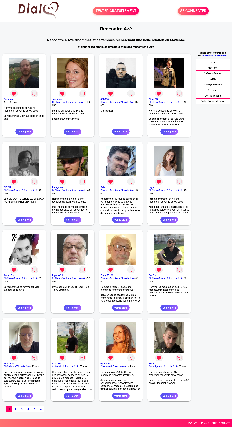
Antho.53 (9, 275)
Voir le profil (24, 131)
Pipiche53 (57, 275)
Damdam (9, 99)
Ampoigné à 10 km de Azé (163, 366)
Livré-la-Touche (213, 95)
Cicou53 (153, 99)
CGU (196, 423)
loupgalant (58, 187)
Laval (212, 62)
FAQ (190, 423)
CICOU (7, 187)
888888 (104, 99)
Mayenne (213, 67)
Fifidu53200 (106, 275)
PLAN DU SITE (209, 423)
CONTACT (224, 423)
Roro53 (153, 363)
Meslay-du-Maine (212, 84)
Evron (213, 78)
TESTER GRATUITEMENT (115, 11)
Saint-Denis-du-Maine (212, 101)
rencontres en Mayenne (214, 55)
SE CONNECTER (193, 11)
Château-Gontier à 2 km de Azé (68, 102)
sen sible (57, 99)
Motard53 (9, 363)
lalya (151, 187)
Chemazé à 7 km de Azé (113, 366)
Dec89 (152, 275)
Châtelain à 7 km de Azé (17, 366)
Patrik (103, 187)
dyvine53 (105, 363)
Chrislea (56, 363)
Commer (212, 90)
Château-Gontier (212, 73)
